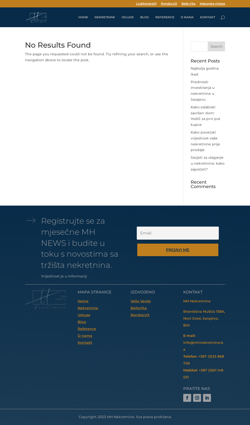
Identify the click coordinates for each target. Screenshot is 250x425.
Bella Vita (188, 3)
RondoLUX (169, 3)
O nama (187, 17)
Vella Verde (141, 301)
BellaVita (139, 308)
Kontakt (207, 17)
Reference (164, 17)
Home (83, 301)
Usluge (127, 17)
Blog (144, 17)
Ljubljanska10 (146, 3)
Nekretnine (104, 17)
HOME (83, 17)
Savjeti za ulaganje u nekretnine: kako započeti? (208, 163)
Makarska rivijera (212, 3)
